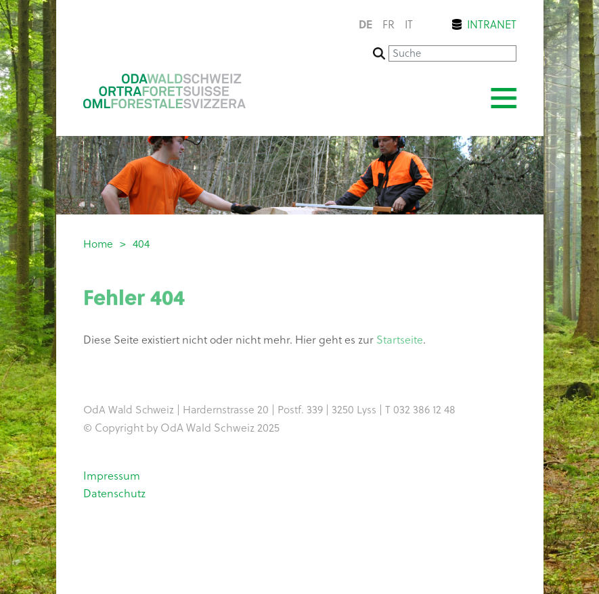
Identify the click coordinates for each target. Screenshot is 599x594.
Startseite (399, 340)
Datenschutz (114, 493)
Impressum (111, 475)
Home (98, 243)
